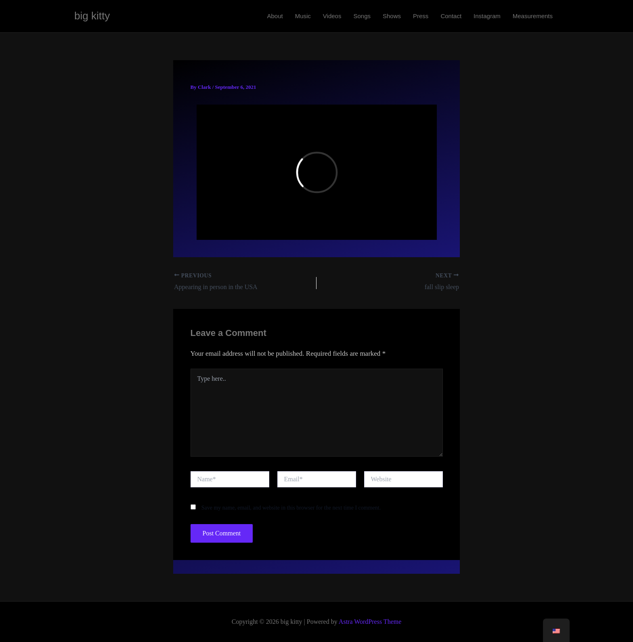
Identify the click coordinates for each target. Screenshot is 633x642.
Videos (332, 16)
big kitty (92, 16)
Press (420, 16)
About (275, 16)
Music (303, 16)
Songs (362, 16)
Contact (450, 16)
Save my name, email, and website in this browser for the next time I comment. (291, 508)
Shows (392, 16)
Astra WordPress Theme (370, 621)
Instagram (487, 16)
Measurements (533, 16)
